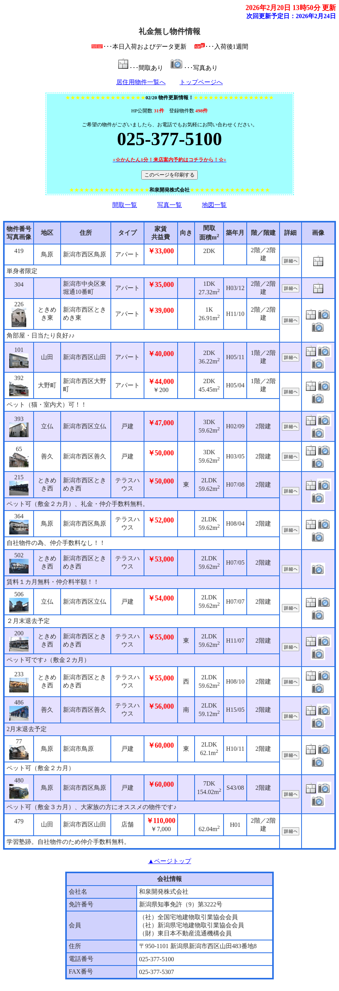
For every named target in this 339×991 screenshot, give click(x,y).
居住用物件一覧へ (141, 82)
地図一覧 (214, 205)
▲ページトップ (169, 861)
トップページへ (201, 82)
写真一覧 (169, 205)
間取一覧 (124, 205)
